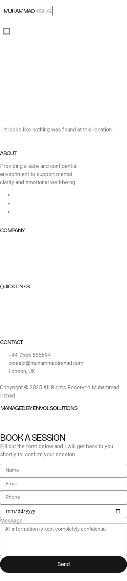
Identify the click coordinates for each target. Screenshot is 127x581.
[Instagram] (16, 203)
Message (11, 521)
